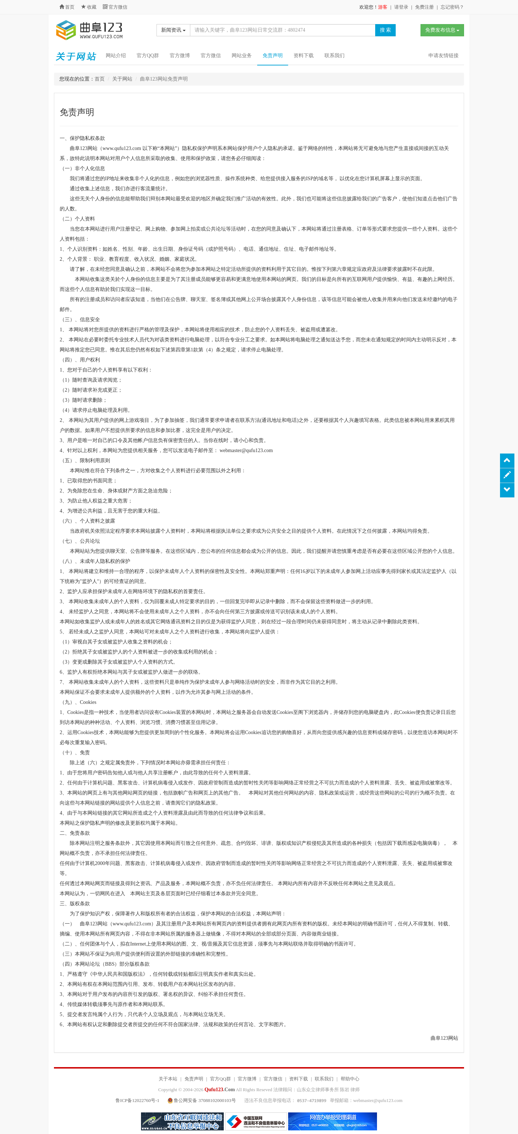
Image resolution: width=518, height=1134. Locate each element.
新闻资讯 (173, 30)
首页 (66, 7)
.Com (219, 1089)
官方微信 (115, 7)
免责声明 (273, 55)
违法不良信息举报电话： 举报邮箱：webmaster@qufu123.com (323, 1100)
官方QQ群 (148, 55)
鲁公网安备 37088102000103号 (202, 1100)
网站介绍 (116, 55)
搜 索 (385, 30)
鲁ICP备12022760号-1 (137, 1100)
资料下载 (304, 55)
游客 (382, 7)
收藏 (89, 7)
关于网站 (122, 79)
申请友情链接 (443, 55)
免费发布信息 (442, 30)
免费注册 (424, 7)
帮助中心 (350, 1078)
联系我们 (334, 55)
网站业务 (242, 55)
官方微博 (180, 55)
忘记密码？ (452, 7)
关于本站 (168, 1078)
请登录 (401, 7)
